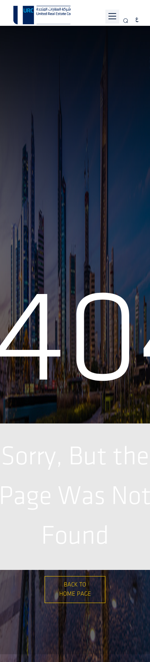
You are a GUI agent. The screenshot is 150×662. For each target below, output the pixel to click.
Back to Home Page (75, 589)
